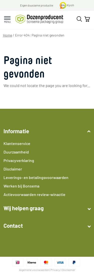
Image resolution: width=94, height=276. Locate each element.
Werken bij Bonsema (21, 186)
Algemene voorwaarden (34, 270)
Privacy (55, 270)
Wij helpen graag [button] (47, 208)
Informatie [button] (47, 131)
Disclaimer (13, 168)
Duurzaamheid (16, 152)
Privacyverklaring (19, 160)
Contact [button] (47, 225)
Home (7, 35)
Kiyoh (67, 5)
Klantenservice (17, 143)
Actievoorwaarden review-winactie (34, 194)
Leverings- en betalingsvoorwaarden (36, 177)
